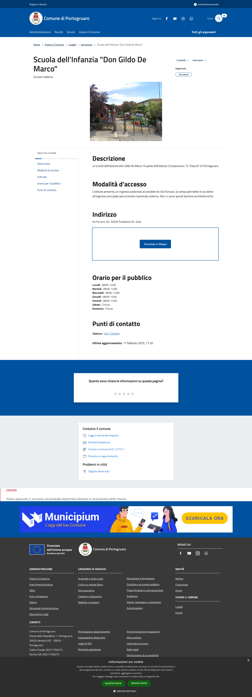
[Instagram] (181, 18)
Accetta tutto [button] (113, 683)
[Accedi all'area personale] (206, 4)
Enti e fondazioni (38, 596)
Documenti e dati (38, 614)
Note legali (133, 649)
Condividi (183, 60)
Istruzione (86, 45)
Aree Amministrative (41, 585)
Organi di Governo (39, 579)
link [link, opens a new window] (157, 676)
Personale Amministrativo (44, 608)
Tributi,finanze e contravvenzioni (145, 590)
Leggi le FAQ (85, 643)
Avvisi (178, 590)
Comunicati (181, 585)
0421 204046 (112, 334)
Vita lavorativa (86, 590)
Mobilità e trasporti (88, 602)
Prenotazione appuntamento (94, 632)
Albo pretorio (134, 638)
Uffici (32, 590)
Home (36, 45)
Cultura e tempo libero (90, 585)
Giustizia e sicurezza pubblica (143, 584)
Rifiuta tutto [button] (139, 683)
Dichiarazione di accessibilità (143, 655)
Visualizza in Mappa (155, 244)
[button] (126, 691)
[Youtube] (173, 18)
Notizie (179, 579)
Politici (33, 602)
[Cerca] (219, 18)
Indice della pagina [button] (46, 153)
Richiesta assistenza (89, 649)
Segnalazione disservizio (91, 638)
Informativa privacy (137, 643)
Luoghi (72, 45)
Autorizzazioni (135, 608)
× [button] (248, 660)
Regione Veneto (38, 4)
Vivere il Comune (54, 45)
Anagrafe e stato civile (90, 579)
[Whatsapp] (189, 18)
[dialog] (126, 677)
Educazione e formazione (141, 578)
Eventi (179, 613)
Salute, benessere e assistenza (144, 602)
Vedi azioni (200, 60)
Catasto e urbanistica (90, 596)
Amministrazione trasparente (143, 632)
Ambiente (132, 596)
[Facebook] (165, 18)
